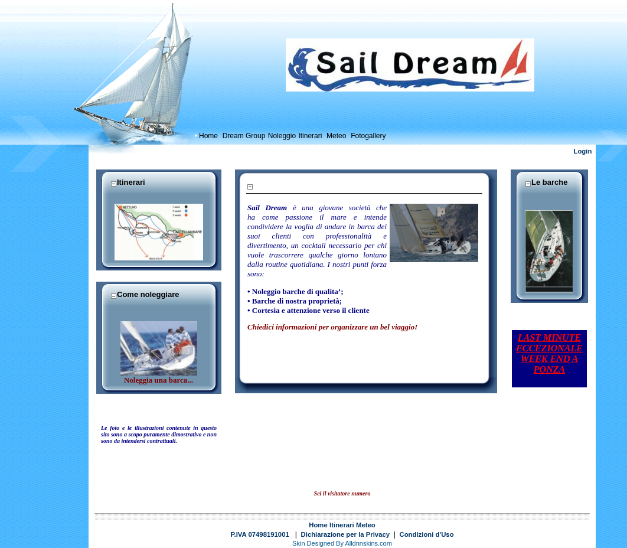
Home (318, 525)
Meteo (365, 525)
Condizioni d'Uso (427, 534)
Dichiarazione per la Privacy (345, 534)
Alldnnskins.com (368, 543)
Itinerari (341, 525)
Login (583, 151)
